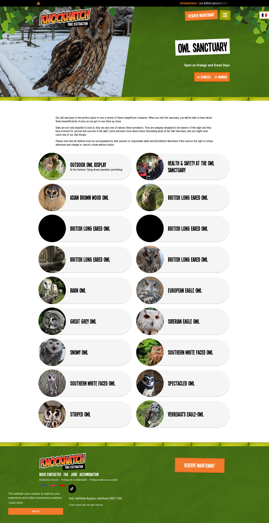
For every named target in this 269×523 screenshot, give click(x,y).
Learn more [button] (16, 502)
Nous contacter (50, 474)
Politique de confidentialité (74, 480)
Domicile (204, 76)
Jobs (74, 474)
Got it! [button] (35, 511)
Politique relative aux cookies (104, 480)
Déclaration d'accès (49, 480)
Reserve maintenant (201, 15)
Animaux (220, 76)
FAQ (66, 474)
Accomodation (89, 474)
